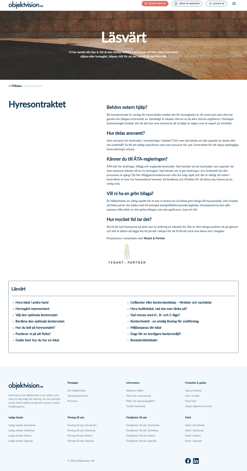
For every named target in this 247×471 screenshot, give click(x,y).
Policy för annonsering (138, 396)
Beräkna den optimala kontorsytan (39, 321)
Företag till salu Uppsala (80, 441)
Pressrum (72, 401)
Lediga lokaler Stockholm (22, 425)
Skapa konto (155, 3)
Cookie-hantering (135, 406)
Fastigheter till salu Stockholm (142, 425)
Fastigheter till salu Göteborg (142, 430)
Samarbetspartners (77, 396)
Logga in (217, 3)
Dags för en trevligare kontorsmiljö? (155, 334)
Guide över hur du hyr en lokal (37, 340)
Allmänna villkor (135, 390)
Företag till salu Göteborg (81, 430)
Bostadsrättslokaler (144, 340)
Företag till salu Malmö (80, 436)
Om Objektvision (76, 390)
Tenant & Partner (154, 238)
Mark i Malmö (193, 436)
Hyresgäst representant (32, 309)
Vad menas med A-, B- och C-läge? (155, 315)
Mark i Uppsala (193, 441)
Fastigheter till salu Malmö (140, 436)
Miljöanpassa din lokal (145, 327)
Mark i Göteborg (194, 430)
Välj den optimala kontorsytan (36, 315)
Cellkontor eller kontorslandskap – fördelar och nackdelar (171, 302)
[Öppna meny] (234, 4)
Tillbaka (14, 86)
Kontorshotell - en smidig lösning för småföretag (164, 321)
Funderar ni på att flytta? (33, 334)
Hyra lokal (190, 401)
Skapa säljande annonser (198, 406)
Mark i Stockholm (195, 425)
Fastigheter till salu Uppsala (141, 441)
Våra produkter (193, 390)
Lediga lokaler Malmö (20, 436)
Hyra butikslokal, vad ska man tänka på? (158, 309)
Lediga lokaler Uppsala (20, 441)
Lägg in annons (187, 3)
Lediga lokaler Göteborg (21, 430)
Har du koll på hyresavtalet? (35, 327)
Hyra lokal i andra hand (31, 302)
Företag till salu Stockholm (82, 425)
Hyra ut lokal (192, 396)
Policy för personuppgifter (140, 401)
